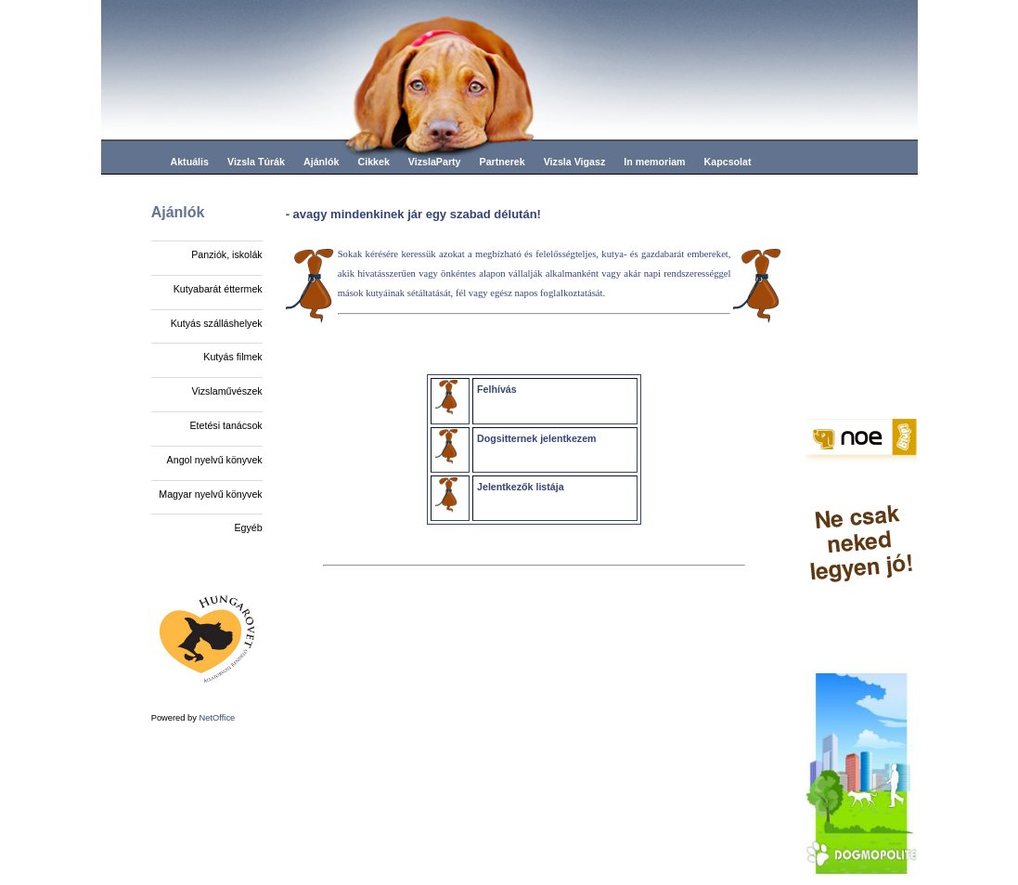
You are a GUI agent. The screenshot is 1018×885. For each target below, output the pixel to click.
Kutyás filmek (232, 356)
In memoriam (654, 161)
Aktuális (190, 161)
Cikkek (373, 161)
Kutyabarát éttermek (218, 288)
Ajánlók (321, 161)
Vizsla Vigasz (575, 161)
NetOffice (218, 717)
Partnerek (502, 161)
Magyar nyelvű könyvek (210, 494)
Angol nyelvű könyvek (215, 459)
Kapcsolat (728, 161)
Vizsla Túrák (256, 161)
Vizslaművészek (226, 391)
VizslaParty (434, 161)
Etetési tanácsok (225, 425)
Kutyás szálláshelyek (217, 323)
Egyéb (248, 527)
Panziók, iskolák (226, 254)
